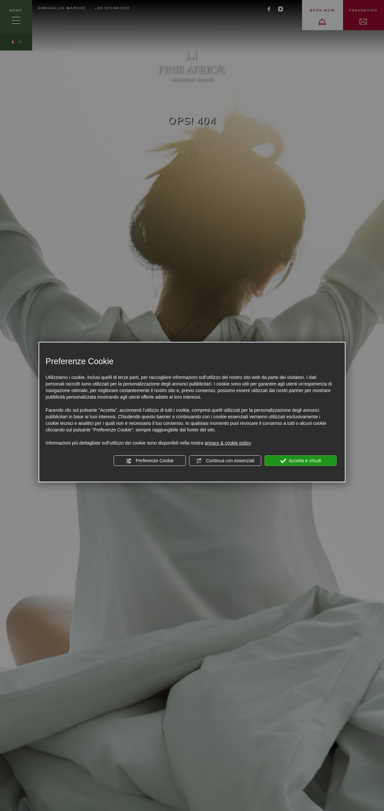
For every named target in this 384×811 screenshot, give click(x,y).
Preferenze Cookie (150, 461)
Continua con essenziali (225, 461)
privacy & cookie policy (228, 443)
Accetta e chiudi (300, 461)
